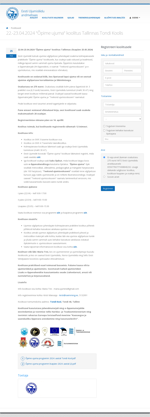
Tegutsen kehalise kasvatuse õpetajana (118, 132)
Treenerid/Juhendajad (89, 17)
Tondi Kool (55, 301)
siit (38, 157)
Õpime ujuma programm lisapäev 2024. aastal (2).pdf (50, 363)
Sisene (135, 17)
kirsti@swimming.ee (68, 295)
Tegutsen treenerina (114, 126)
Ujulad (70, 17)
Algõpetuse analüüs (114, 17)
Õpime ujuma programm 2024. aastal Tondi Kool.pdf (50, 358)
